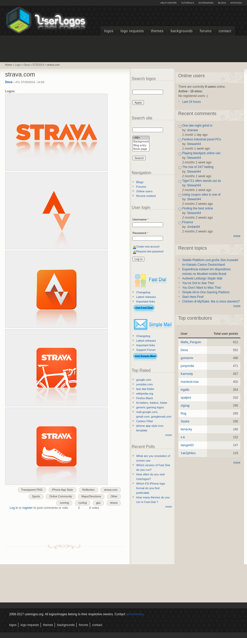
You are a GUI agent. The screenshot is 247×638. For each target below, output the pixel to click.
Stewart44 (194, 144)
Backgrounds (182, 31)
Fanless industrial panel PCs (201, 139)
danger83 (187, 445)
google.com (143, 379)
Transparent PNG (32, 489)
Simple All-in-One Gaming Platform (206, 292)
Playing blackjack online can (201, 153)
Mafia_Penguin (191, 342)
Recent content (146, 195)
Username (140, 219)
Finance (187, 222)
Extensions (206, 3)
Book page (141, 149)
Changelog (143, 292)
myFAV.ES (236, 3)
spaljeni (186, 397)
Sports (36, 496)
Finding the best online (197, 208)
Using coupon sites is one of (201, 194)
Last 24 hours (191, 102)
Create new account (147, 246)
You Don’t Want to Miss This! (201, 287)
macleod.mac (190, 382)
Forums (206, 31)
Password (140, 232)
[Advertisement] (123, 48)
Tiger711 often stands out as (201, 181)
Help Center (168, 3)
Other (113, 496)
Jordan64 (193, 227)
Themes (157, 31)
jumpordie (187, 366)
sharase (192, 130)
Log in (14, 508)
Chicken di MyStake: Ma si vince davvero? (211, 301)
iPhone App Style (62, 489)
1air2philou (188, 453)
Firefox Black (144, 398)
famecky (186, 429)
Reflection (88, 489)
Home (8, 64)
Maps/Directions (91, 496)
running (64, 502)
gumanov (187, 358)
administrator (135, 614)
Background (141, 142)
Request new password (150, 251)
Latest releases (146, 296)
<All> (141, 138)
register (27, 508)
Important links (145, 301)
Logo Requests (132, 31)
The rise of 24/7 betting (198, 167)
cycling (82, 502)
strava (113, 502)
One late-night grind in (197, 125)
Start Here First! (193, 297)
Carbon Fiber (144, 421)
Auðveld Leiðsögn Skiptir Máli (202, 278)
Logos (108, 31)
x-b (183, 437)
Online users (144, 191)
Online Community (60, 496)
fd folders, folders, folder (151, 402)
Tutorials (187, 3)
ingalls (185, 389)
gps (98, 502)
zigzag (185, 405)
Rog (183, 413)
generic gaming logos (150, 407)
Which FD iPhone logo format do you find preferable (150, 488)
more (168, 434)
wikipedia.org (144, 393)
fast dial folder (145, 388)
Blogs (222, 3)
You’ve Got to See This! (198, 283)
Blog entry (141, 146)
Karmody (187, 374)
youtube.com (144, 384)
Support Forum (146, 349)
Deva (9, 82)
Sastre (185, 421)
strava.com (53, 64)
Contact (225, 31)
